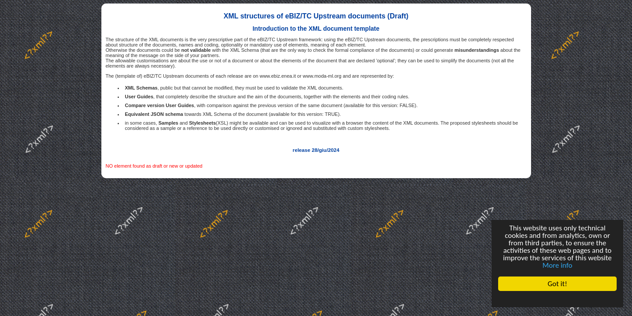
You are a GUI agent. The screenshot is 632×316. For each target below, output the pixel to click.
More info (557, 265)
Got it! (557, 283)
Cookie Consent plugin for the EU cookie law (557, 299)
